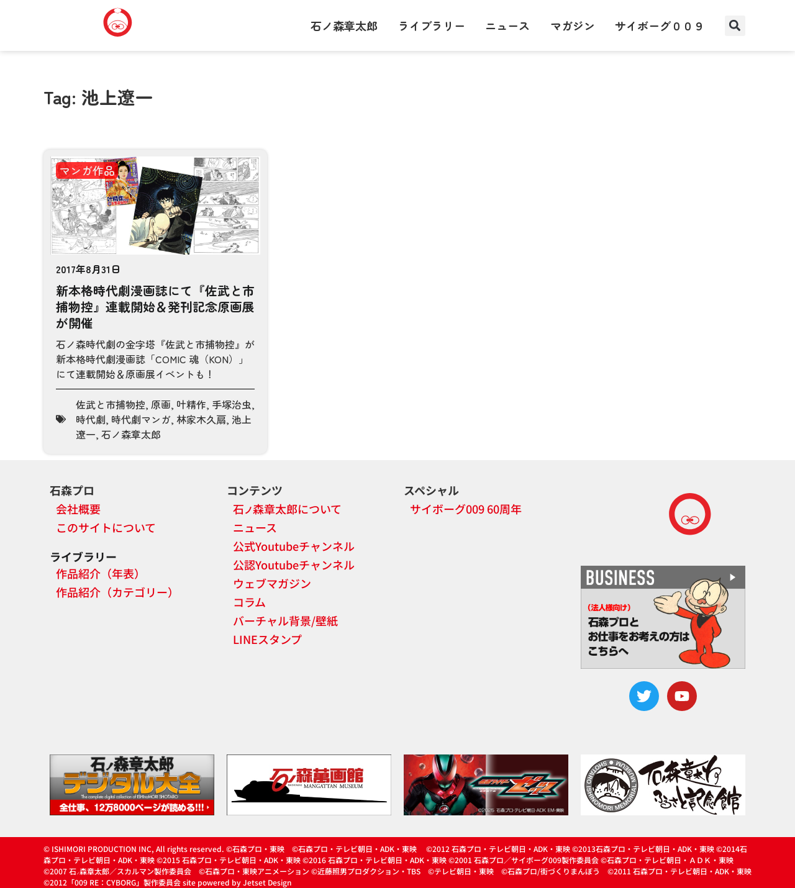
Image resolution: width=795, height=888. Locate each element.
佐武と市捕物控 (110, 404)
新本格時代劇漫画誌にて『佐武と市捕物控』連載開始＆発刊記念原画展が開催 (155, 306)
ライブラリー (431, 25)
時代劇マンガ (141, 419)
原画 (161, 404)
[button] (735, 26)
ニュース (507, 25)
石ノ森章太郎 (344, 25)
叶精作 (191, 404)
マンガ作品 (87, 170)
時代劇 (91, 419)
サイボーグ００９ (659, 25)
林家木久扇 (201, 419)
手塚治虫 (232, 404)
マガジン (572, 25)
